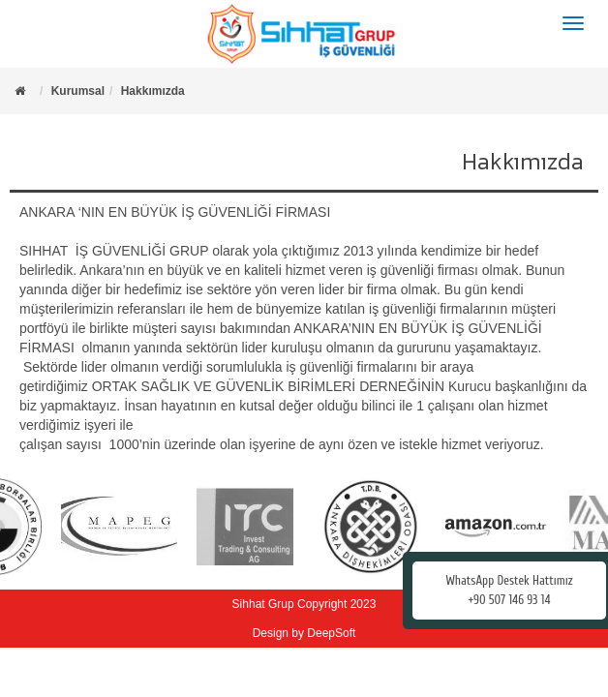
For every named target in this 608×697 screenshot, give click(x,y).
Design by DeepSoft (304, 633)
